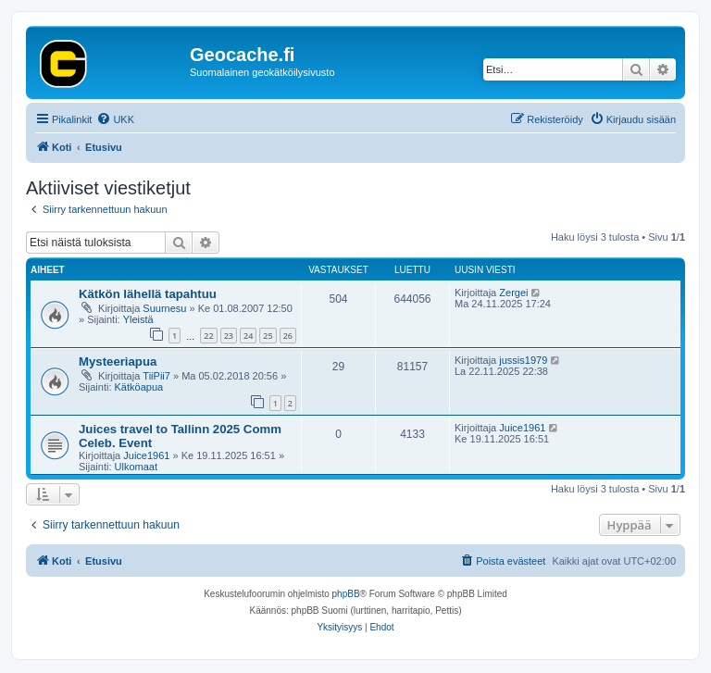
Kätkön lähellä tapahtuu (148, 294)
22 (208, 336)
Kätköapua (139, 387)
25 (267, 336)
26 (288, 336)
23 (228, 336)
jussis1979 (523, 360)
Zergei (513, 292)
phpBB (346, 594)
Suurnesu (164, 308)
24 (248, 336)
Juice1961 (146, 455)
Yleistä (138, 319)
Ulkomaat (136, 466)
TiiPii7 (156, 375)
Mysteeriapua (117, 361)
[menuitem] (115, 119)
